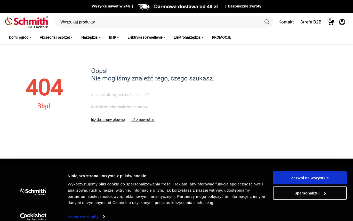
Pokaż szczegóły (83, 211)
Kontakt (286, 21)
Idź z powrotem (143, 120)
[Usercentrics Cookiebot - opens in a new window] (33, 211)
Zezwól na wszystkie (310, 172)
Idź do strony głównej (108, 120)
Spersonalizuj (310, 187)
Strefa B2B (311, 21)
